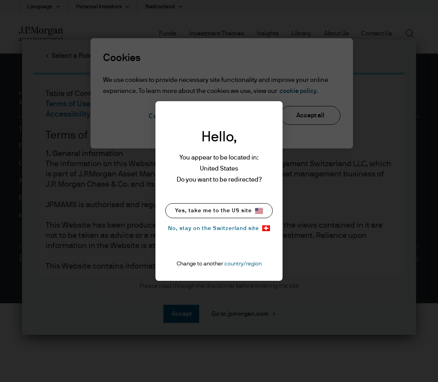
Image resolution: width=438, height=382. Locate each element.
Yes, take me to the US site (219, 211)
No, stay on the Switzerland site (219, 228)
